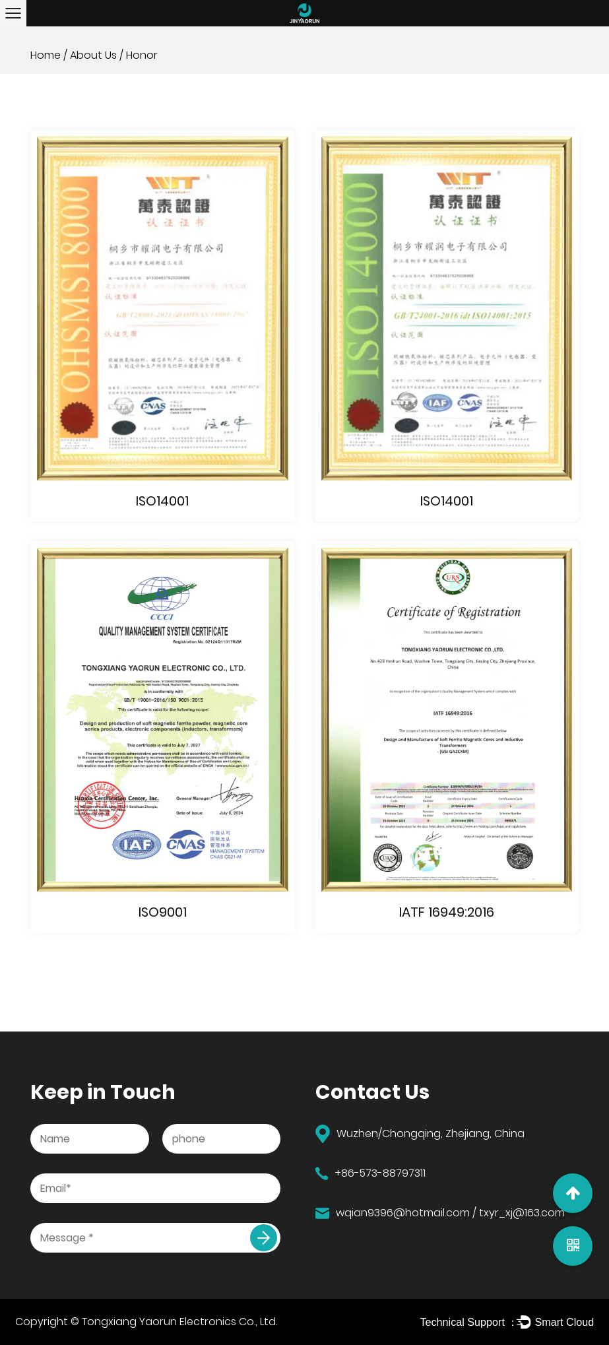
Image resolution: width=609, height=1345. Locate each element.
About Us (93, 55)
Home (45, 55)
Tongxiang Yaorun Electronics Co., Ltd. (179, 1321)
